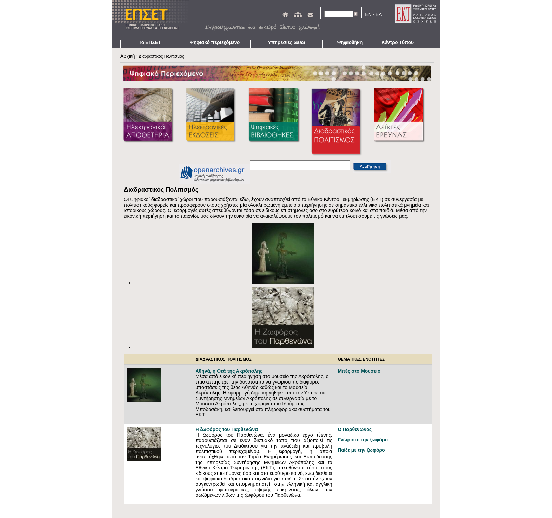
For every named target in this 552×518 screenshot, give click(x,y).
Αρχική (127, 56)
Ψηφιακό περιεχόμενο (215, 42)
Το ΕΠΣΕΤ (150, 42)
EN (368, 14)
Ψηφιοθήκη (350, 42)
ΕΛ (379, 14)
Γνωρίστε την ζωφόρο (363, 439)
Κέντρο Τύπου (398, 42)
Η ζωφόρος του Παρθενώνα (226, 429)
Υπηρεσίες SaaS (286, 42)
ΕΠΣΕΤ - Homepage (153, 20)
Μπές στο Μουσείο (359, 371)
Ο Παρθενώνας (355, 429)
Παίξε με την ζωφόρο (362, 450)
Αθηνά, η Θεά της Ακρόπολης (228, 371)
